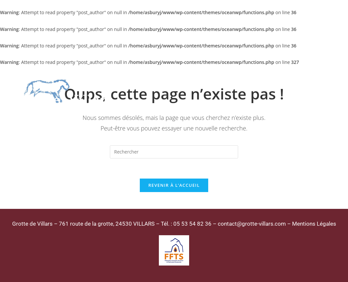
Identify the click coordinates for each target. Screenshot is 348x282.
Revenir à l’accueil (174, 185)
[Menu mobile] (318, 92)
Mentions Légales (314, 223)
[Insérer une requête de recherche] (174, 151)
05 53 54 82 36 (192, 223)
